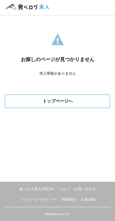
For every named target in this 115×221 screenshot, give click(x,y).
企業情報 (88, 199)
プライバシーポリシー (38, 199)
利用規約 (68, 199)
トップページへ (58, 101)
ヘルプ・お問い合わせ (77, 189)
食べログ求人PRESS (36, 189)
